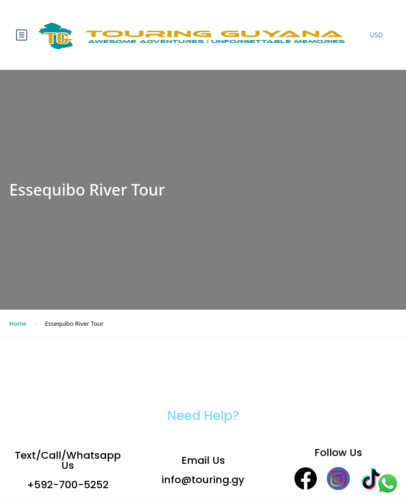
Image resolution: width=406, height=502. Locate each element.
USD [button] (376, 34)
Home (17, 323)
